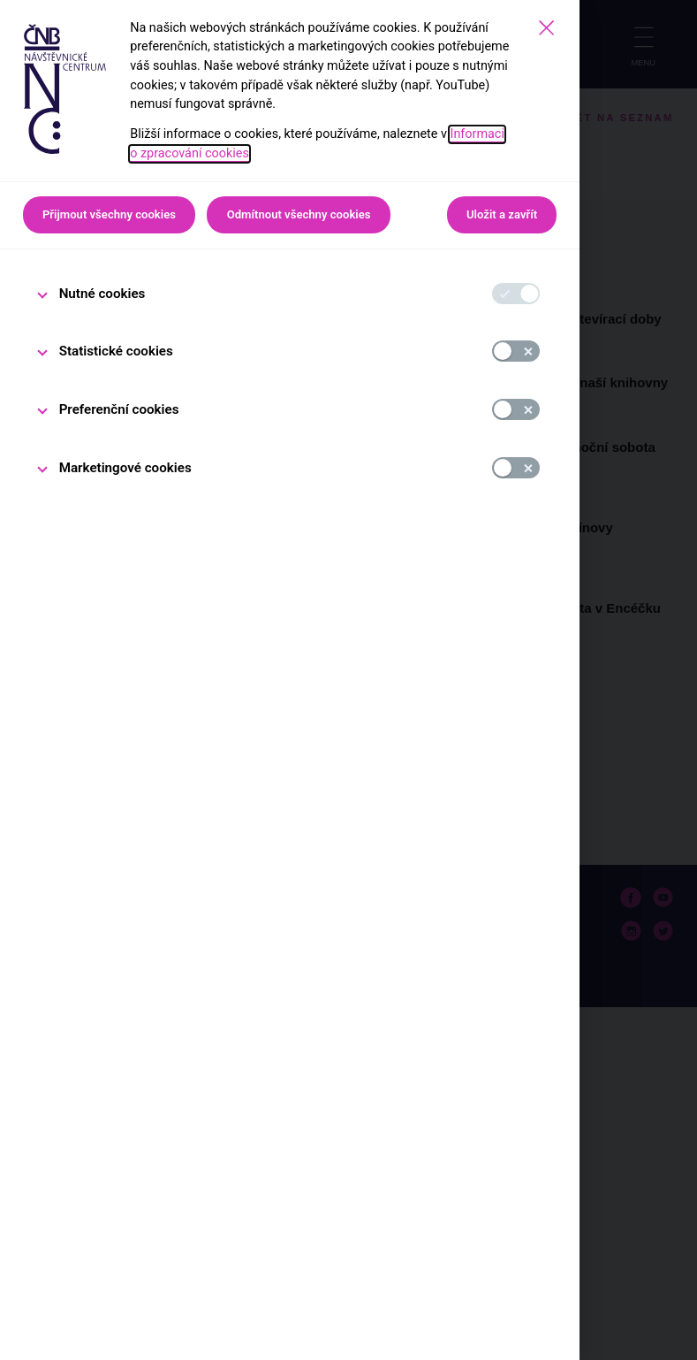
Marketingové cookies (125, 468)
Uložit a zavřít (501, 214)
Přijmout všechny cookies (109, 214)
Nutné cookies (102, 294)
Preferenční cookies (119, 409)
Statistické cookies (116, 351)
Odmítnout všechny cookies (299, 214)
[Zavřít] (546, 27)
